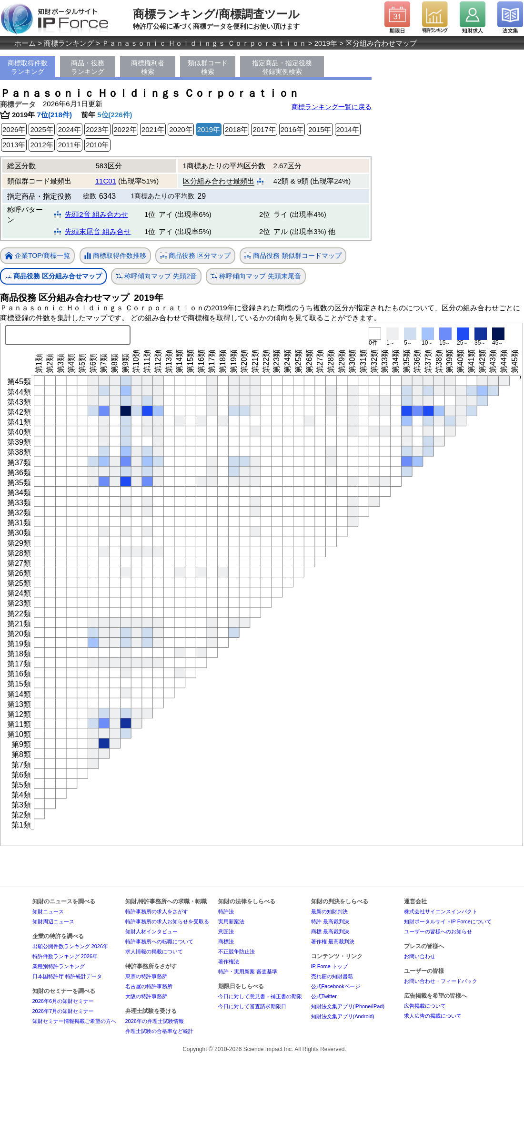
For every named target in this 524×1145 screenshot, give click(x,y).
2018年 (236, 129)
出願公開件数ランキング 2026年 (70, 946)
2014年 (347, 129)
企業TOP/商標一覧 (37, 256)
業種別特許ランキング (58, 966)
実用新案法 (231, 921)
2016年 (292, 129)
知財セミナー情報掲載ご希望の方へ (74, 1021)
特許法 (226, 911)
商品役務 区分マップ (195, 256)
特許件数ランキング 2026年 (65, 956)
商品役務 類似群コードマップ (293, 256)
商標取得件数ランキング (28, 67)
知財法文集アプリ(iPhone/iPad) (348, 1006)
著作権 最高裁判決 (332, 941)
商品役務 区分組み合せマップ (53, 276)
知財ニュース (48, 911)
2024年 (69, 129)
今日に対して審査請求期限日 (252, 1006)
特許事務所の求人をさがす (156, 911)
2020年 (180, 129)
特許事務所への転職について (159, 941)
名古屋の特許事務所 (148, 986)
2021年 (152, 129)
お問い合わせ (419, 956)
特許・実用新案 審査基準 (247, 971)
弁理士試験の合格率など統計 (159, 1031)
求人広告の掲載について (433, 1016)
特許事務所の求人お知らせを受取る (167, 921)
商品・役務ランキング (87, 67)
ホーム (25, 43)
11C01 (105, 181)
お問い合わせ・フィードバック (440, 981)
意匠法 (226, 931)
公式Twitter (324, 996)
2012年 (41, 145)
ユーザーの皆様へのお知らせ (438, 931)
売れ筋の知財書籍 (332, 976)
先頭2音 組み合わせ (96, 214)
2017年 (263, 129)
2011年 (69, 145)
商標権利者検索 (147, 67)
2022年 (125, 129)
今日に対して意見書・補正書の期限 (260, 996)
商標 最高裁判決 (330, 931)
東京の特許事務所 (146, 976)
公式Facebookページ (335, 986)
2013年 (13, 145)
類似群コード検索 (208, 67)
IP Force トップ (329, 966)
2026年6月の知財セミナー (63, 1001)
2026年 (13, 129)
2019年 (325, 43)
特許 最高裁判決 (330, 921)
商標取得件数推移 (115, 256)
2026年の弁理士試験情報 (154, 1021)
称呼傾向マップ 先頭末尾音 (256, 276)
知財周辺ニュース (53, 921)
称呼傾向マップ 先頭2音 (156, 276)
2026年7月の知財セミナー (63, 1011)
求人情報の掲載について (154, 951)
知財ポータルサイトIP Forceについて (448, 921)
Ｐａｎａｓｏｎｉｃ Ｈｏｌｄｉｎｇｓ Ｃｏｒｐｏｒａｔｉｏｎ (204, 43)
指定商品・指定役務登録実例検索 (282, 67)
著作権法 (228, 961)
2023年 (97, 129)
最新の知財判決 (329, 911)
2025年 (41, 129)
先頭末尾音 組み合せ (98, 231)
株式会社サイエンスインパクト (440, 911)
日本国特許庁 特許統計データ (67, 976)
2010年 (97, 145)
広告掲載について (425, 1006)
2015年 (319, 129)
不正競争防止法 (236, 951)
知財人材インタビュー (151, 931)
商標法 (226, 941)
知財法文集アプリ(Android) (342, 1016)
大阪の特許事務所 (146, 996)
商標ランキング (69, 43)
